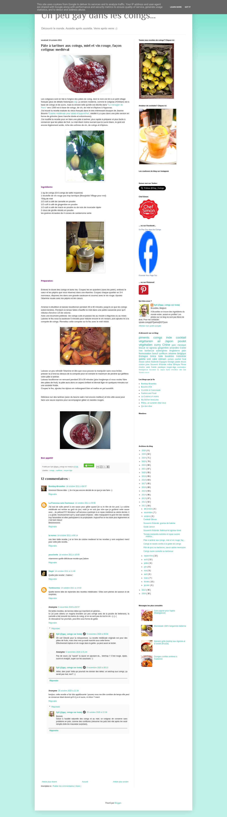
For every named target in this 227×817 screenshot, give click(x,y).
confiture (59, 470)
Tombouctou (54, 588)
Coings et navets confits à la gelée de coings (162, 544)
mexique (182, 345)
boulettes (170, 356)
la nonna (52, 535)
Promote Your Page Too (148, 275)
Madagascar (144, 370)
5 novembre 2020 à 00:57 (69, 607)
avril (146, 574)
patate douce (180, 362)
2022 (144, 465)
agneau (153, 348)
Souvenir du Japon (157, 370)
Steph (51, 571)
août (146, 559)
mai (146, 570)
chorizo (142, 367)
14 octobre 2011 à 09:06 (85, 503)
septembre (148, 556)
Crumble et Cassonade (150, 390)
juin (145, 567)
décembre (148, 509)
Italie (161, 356)
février (147, 582)
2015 (144, 491)
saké (148, 367)
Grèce (154, 356)
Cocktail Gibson (150, 519)
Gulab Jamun (149, 527)
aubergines (162, 350)
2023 (144, 461)
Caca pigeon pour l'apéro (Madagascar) (164, 612)
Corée (183, 348)
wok (149, 359)
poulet (182, 341)
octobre (147, 516)
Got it (188, 7)
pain (184, 350)
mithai (170, 364)
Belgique (181, 353)
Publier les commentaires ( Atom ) (67, 786)
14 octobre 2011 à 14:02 (71, 588)
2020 (144, 472)
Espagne (163, 362)
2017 (144, 483)
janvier (147, 585)
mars (146, 578)
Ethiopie (177, 364)
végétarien (148, 341)
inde (171, 337)
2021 (144, 469)
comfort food (180, 359)
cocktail (181, 337)
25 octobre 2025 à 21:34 (68, 691)
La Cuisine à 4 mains (150, 396)
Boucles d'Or (146, 387)
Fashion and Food (148, 393)
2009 (144, 593)
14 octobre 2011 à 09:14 (67, 535)
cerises (171, 359)
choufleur (175, 370)
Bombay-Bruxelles (57, 486)
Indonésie (181, 356)
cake (155, 359)
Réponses (55, 628)
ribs (181, 370)
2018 (144, 480)
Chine (167, 344)
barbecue (150, 350)
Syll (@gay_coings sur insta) (69, 634)
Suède (154, 367)
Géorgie (171, 362)
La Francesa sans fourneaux (61, 503)
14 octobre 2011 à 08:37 (76, 486)
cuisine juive (144, 364)
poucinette (53, 555)
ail (161, 341)
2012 (144, 502)
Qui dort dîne (146, 406)
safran (148, 362)
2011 (144, 506)
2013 (144, 498)
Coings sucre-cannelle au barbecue (158, 551)
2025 (144, 454)
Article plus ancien (120, 782)
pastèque (162, 367)
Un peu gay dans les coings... (98, 15)
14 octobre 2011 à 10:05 (69, 555)
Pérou (183, 364)
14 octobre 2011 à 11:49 (65, 571)
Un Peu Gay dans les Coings (150, 230)
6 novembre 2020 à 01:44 (76, 652)
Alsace (142, 362)
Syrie (168, 370)
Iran (142, 350)
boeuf (155, 353)
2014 (144, 495)
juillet (146, 563)
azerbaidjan (181, 367)
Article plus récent (49, 782)
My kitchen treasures (150, 400)
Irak (184, 370)
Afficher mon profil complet (150, 326)
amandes (175, 348)
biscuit (142, 348)
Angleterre (175, 350)
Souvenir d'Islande (158, 364)
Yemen (141, 372)
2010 (144, 590)
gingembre (164, 348)
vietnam (163, 359)
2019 (144, 476)
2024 (144, 458)
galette (143, 359)
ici (74, 102)
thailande (155, 362)
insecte (146, 372)
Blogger (118, 803)
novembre (148, 512)
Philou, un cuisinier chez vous (153, 403)
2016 (144, 487)
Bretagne (144, 356)
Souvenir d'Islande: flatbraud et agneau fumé (162, 530)
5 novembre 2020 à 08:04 (97, 634)
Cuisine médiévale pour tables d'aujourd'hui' (69, 113)
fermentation (145, 353)
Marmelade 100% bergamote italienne (170, 626)
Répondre (53, 494)
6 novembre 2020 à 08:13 (97, 667)
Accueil (85, 782)
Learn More (176, 7)
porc (174, 345)
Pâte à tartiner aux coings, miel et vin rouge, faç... (164, 540)
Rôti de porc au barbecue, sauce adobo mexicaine (164, 547)
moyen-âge (68, 470)
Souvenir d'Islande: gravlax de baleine (159, 523)
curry (158, 344)
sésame (172, 353)
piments (146, 337)
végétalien (146, 344)
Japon (171, 341)
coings (52, 470)
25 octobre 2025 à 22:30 (97, 712)
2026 (144, 450)
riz (147, 348)
